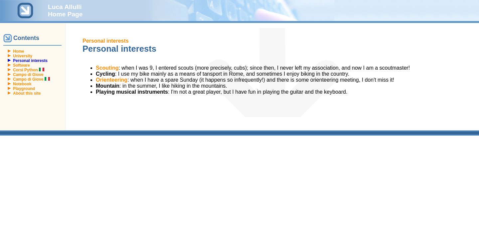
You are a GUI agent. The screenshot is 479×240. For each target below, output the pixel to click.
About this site (27, 93)
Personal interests (105, 41)
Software (21, 65)
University (22, 56)
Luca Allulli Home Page (65, 10)
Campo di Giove (28, 74)
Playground (24, 88)
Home (18, 51)
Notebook (22, 84)
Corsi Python (28, 70)
